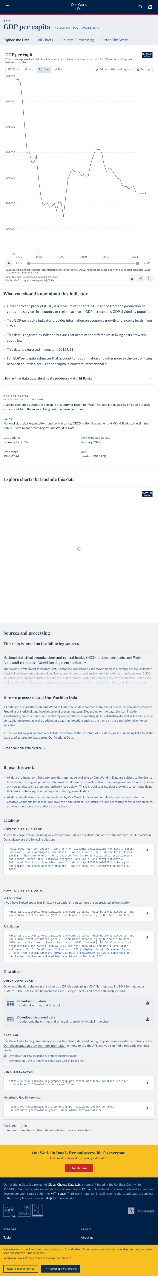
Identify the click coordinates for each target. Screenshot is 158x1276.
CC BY (51, 280)
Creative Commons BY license (26, 802)
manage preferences (58, 1258)
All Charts (45, 40)
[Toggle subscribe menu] (150, 7)
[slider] (28, 263)
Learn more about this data (23, 272)
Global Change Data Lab (64, 1193)
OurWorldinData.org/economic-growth (25, 280)
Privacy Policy (33, 1258)
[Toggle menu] (7, 7)
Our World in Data (79, 7)
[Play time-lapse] (8, 263)
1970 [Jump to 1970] (19, 263)
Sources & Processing (77, 40)
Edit (116, 69)
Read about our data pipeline (24, 748)
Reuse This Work (115, 40)
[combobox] (140, 7)
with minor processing (30, 428)
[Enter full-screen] (149, 278)
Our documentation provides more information (34, 1052)
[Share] (140, 278)
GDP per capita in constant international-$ (75, 364)
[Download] (132, 278)
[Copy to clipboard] (142, 850)
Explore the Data (16, 40)
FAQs (48, 1206)
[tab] (14, 70)
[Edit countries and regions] (113, 69)
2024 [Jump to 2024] (147, 263)
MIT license (58, 1202)
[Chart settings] (144, 69)
